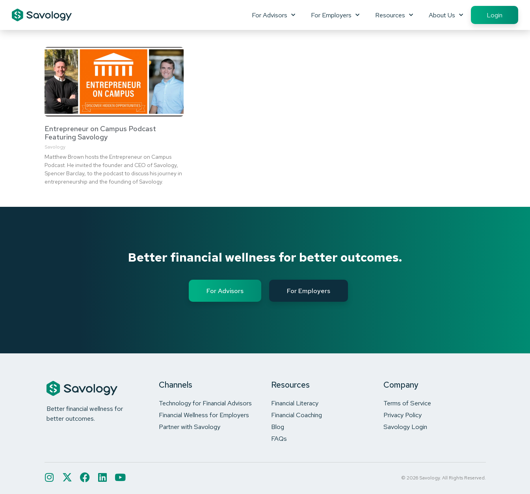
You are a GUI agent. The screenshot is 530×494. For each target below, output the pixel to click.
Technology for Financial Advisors (205, 403)
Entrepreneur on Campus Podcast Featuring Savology (100, 133)
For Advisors (273, 15)
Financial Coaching (296, 414)
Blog (277, 426)
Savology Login (405, 426)
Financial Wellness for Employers (204, 414)
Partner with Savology (189, 426)
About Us (446, 15)
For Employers (335, 15)
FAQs (279, 438)
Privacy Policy (402, 414)
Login (494, 15)
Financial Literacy (294, 403)
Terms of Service (407, 403)
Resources (394, 15)
